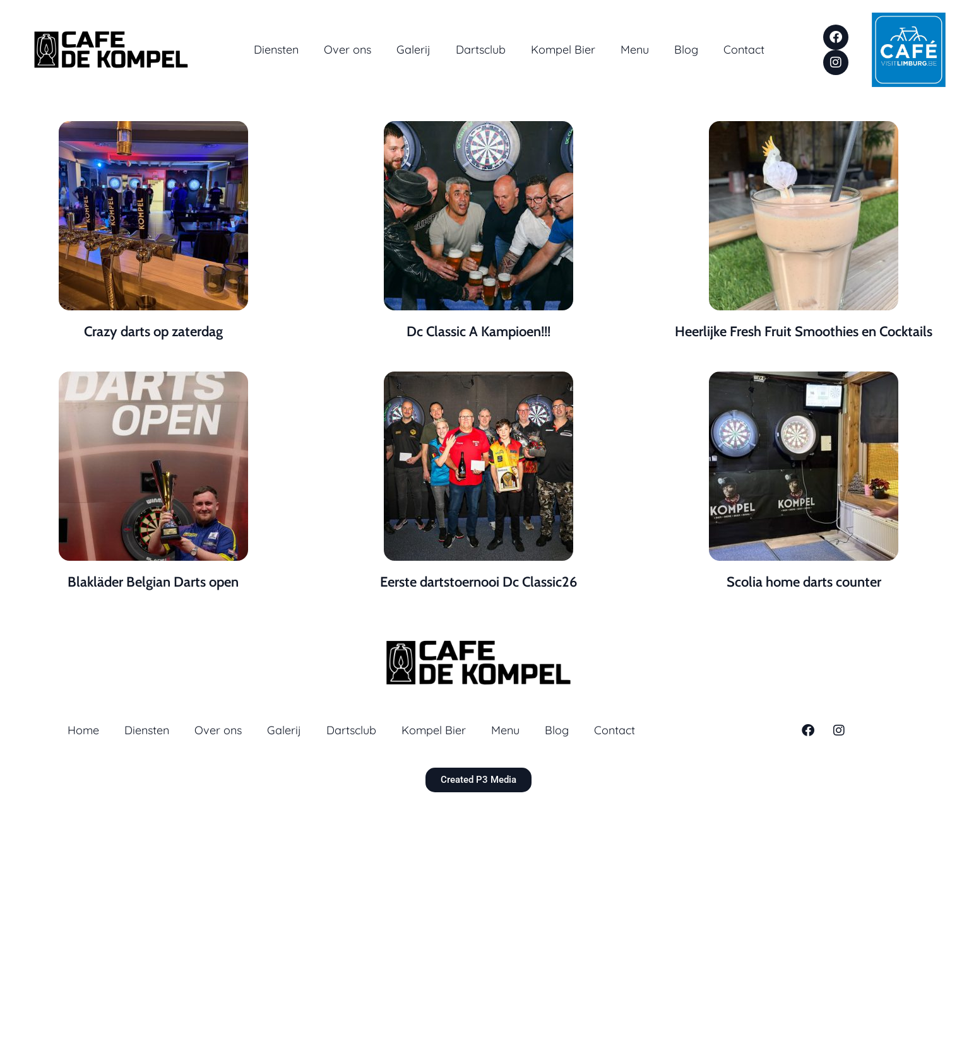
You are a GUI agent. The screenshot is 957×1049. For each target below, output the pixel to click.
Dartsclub (481, 49)
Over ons (347, 49)
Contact (743, 49)
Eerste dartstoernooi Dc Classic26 (478, 581)
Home (83, 730)
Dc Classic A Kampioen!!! (478, 331)
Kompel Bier (563, 49)
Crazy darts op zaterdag (153, 331)
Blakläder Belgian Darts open (153, 581)
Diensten (276, 49)
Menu (635, 49)
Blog (686, 49)
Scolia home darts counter (804, 581)
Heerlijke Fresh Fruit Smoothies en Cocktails (803, 331)
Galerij (413, 49)
